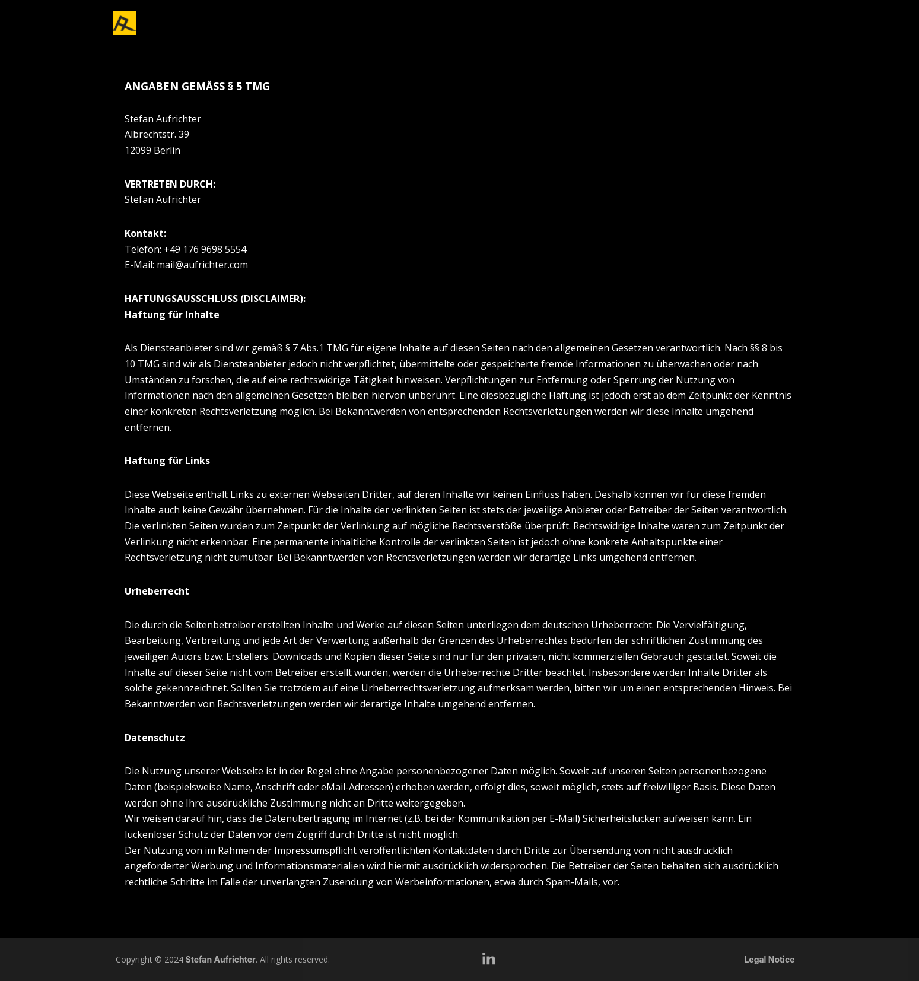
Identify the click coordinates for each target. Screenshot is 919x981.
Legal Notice (769, 959)
